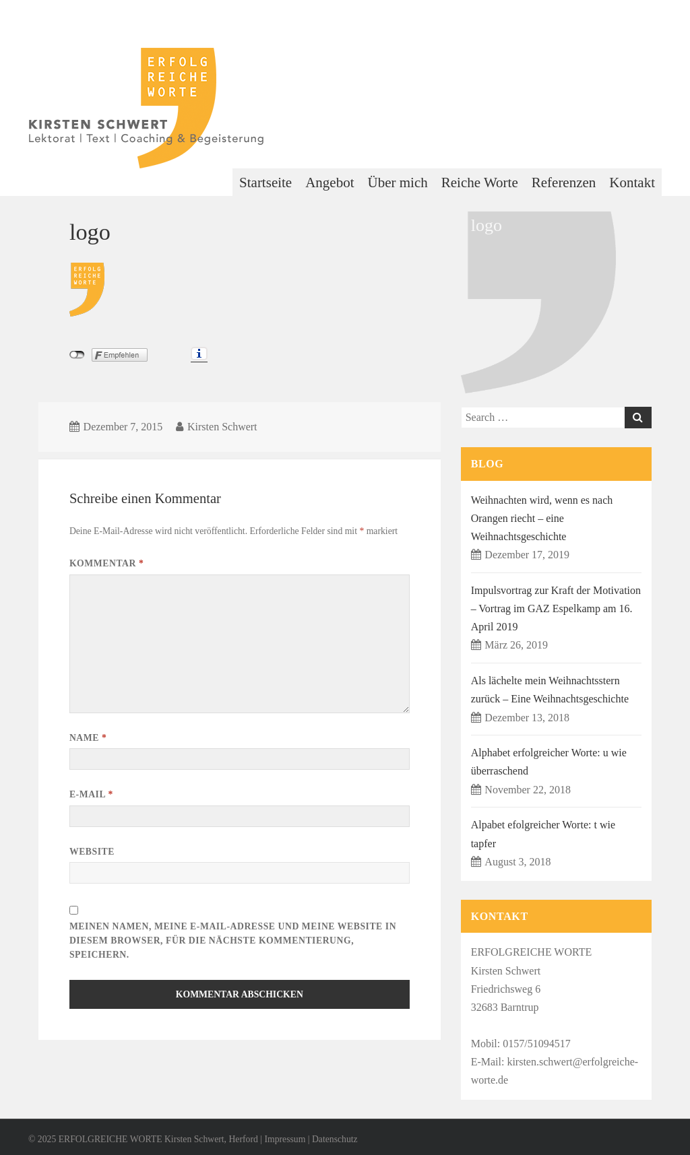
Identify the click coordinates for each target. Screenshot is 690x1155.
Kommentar (106, 563)
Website (92, 852)
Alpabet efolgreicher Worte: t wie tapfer (543, 834)
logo (90, 231)
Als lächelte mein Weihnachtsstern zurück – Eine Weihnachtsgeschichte (550, 689)
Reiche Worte (479, 182)
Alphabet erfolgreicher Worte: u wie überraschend (549, 762)
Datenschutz (335, 1139)
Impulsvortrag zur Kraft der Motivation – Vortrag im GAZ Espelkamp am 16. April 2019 (556, 608)
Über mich (398, 182)
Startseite (265, 182)
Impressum (284, 1139)
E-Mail (91, 794)
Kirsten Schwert (222, 426)
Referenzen (564, 182)
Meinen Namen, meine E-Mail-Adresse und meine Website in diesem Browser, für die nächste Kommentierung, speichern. (232, 940)
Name (87, 738)
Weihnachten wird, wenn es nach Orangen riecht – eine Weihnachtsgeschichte (542, 518)
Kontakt (632, 182)
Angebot (329, 182)
